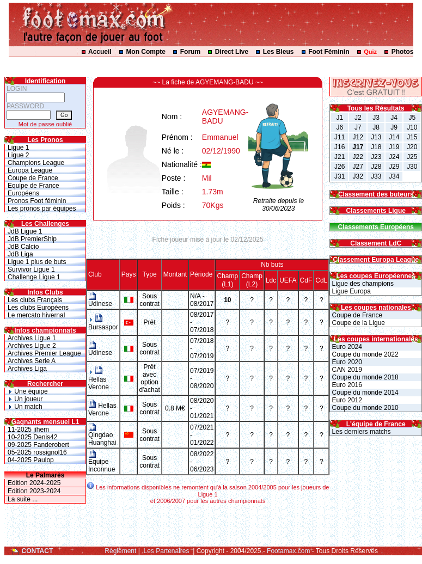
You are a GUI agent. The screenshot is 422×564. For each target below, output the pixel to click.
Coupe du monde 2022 (364, 354)
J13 (376, 137)
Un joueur (25, 399)
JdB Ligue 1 (25, 231)
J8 (376, 127)
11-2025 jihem (28, 429)
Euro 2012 (346, 400)
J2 (358, 117)
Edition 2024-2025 (34, 483)
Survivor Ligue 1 (31, 269)
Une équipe (28, 391)
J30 (412, 166)
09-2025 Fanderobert (38, 445)
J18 (376, 147)
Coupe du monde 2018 (364, 377)
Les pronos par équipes (42, 208)
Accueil (100, 52)
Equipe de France (33, 185)
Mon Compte (146, 52)
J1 (339, 117)
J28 (376, 166)
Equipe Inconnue (101, 462)
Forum (190, 52)
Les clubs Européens (38, 307)
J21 (339, 157)
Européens (23, 193)
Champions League (36, 163)
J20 (412, 147)
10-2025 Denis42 (32, 437)
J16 (339, 147)
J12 (358, 137)
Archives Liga (27, 368)
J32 (358, 176)
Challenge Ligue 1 (34, 277)
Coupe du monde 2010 (364, 408)
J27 (358, 166)
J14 (394, 137)
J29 (394, 166)
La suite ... (23, 499)
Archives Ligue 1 (32, 338)
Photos (403, 52)
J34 (394, 176)
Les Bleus (278, 52)
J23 (376, 157)
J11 (339, 137)
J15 (412, 137)
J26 (339, 166)
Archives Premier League (44, 353)
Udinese (100, 301)
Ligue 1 (18, 147)
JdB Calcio (23, 246)
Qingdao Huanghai (102, 435)
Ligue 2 (18, 155)
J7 (358, 127)
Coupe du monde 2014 (364, 392)
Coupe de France (33, 178)
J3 (376, 117)
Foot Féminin (328, 52)
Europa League (30, 170)
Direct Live (231, 52)
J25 (412, 157)
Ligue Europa (350, 291)
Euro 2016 (346, 385)
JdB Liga (20, 254)
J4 (393, 117)
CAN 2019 (346, 369)
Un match (25, 406)
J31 (339, 176)
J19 (394, 147)
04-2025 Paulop (31, 460)
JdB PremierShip (32, 239)
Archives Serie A (32, 361)
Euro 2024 (346, 347)
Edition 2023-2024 (34, 491)
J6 (339, 127)
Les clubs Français (35, 300)
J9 (393, 127)
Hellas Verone (98, 379)
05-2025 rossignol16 (37, 452)
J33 (376, 176)
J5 (411, 117)
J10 (412, 127)
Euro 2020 (346, 362)
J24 (394, 157)
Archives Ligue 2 (32, 346)
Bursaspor (103, 323)
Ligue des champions (362, 283)
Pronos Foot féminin (37, 201)
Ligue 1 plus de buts (37, 262)
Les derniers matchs (360, 432)
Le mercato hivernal (36, 315)
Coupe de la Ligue (357, 323)
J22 (358, 157)
